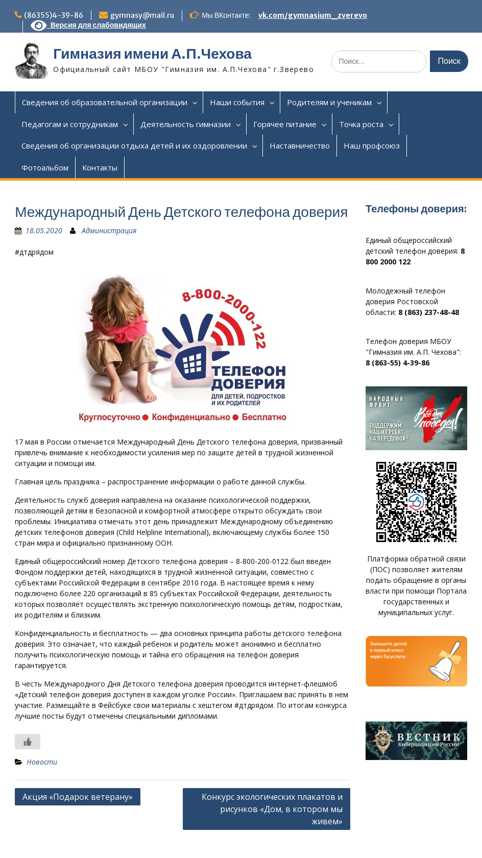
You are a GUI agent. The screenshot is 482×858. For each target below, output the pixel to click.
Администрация (109, 230)
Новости (42, 762)
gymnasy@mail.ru (142, 15)
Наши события (237, 102)
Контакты (99, 167)
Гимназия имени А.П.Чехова (152, 53)
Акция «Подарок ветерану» (77, 796)
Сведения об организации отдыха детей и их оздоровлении (134, 145)
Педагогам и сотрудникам (69, 124)
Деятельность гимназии (185, 124)
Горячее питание (285, 124)
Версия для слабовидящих (88, 25)
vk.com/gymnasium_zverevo (312, 15)
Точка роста (361, 124)
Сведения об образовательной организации (104, 102)
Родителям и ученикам (329, 102)
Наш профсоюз (372, 145)
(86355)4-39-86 (53, 15)
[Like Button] (27, 741)
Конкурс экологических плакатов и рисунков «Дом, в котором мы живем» (272, 809)
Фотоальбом (44, 167)
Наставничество (300, 145)
